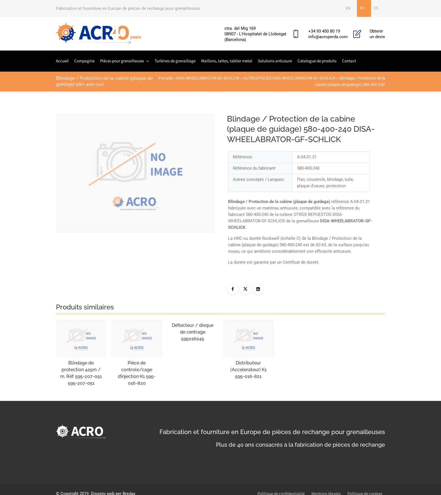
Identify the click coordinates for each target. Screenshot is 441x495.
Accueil (62, 61)
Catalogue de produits (317, 61)
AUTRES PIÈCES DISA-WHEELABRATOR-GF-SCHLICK (289, 78)
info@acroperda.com (328, 36)
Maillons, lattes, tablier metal (226, 61)
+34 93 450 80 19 (324, 31)
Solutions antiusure (275, 61)
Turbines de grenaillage (175, 61)
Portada (165, 78)
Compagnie (84, 61)
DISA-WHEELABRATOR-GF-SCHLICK (208, 78)
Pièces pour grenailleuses (122, 61)
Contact (349, 61)
